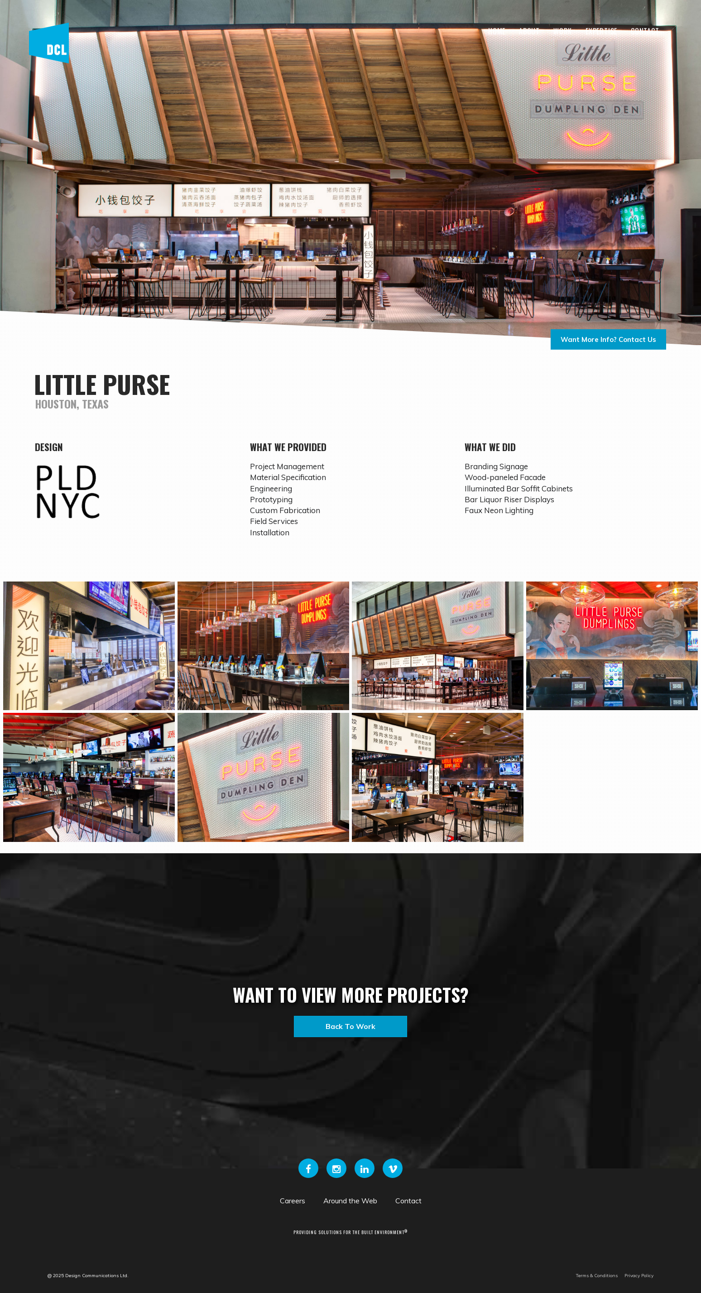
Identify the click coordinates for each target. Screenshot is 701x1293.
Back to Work (350, 1026)
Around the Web (350, 1200)
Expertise (601, 31)
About (529, 31)
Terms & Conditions (597, 1276)
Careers (292, 1200)
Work (562, 31)
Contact (645, 31)
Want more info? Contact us (608, 339)
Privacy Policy (638, 1276)
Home (496, 31)
